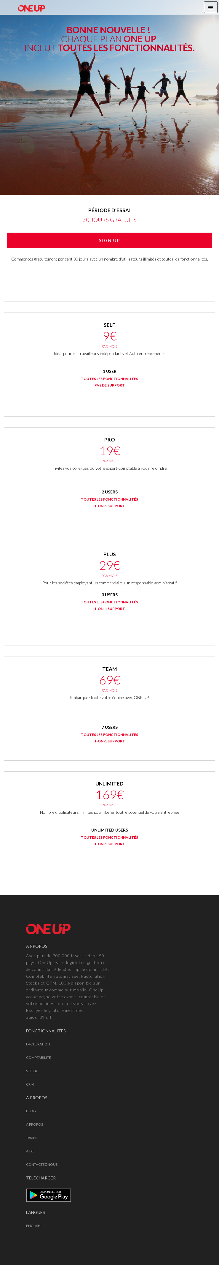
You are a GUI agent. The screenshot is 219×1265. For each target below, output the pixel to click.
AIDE (30, 1151)
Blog (31, 1111)
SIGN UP (109, 240)
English (33, 1225)
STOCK (31, 1071)
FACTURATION (38, 1044)
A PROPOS (34, 1124)
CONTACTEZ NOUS (41, 1164)
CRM (30, 1084)
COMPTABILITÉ (38, 1057)
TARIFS (31, 1137)
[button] (211, 7)
